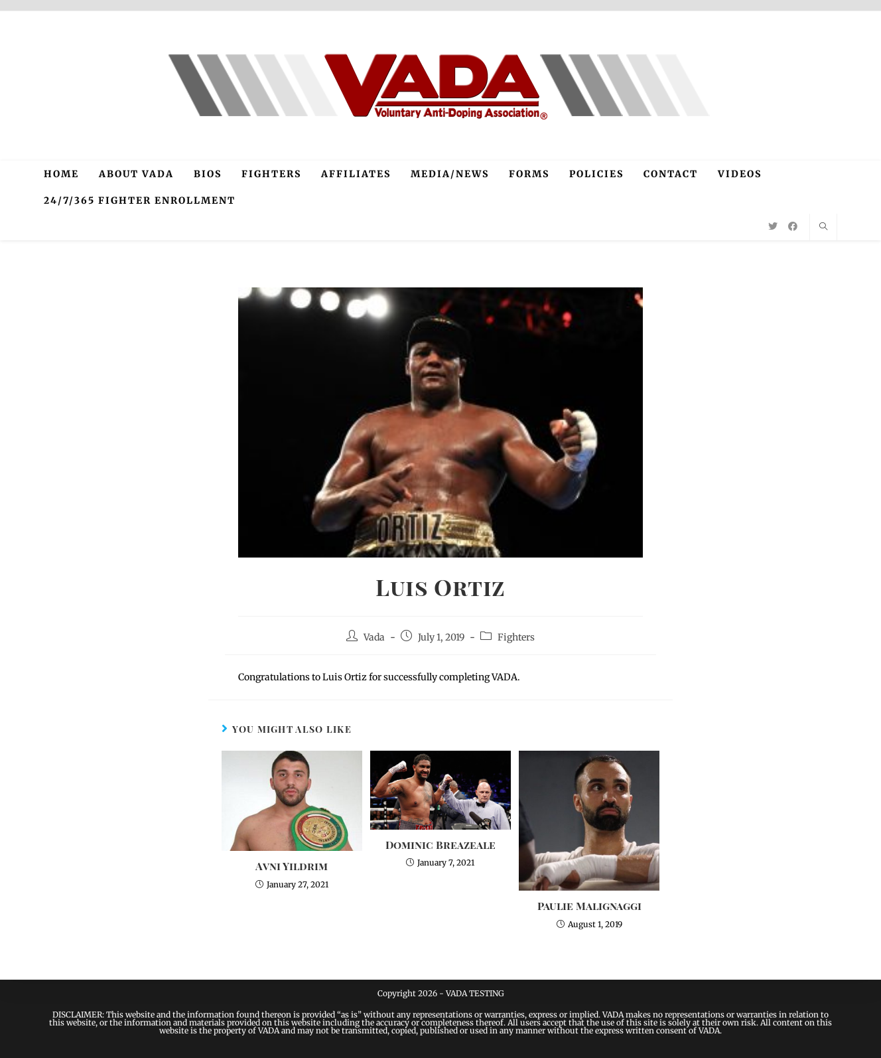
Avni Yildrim (291, 866)
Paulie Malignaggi (589, 906)
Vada (374, 637)
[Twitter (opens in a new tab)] (773, 226)
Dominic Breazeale (440, 845)
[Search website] (823, 227)
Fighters (516, 637)
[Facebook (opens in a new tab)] (793, 226)
